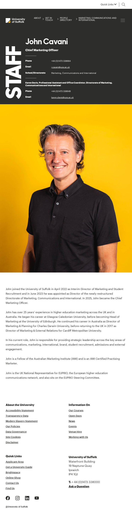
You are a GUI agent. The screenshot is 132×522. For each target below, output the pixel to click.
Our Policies (13, 426)
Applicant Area (15, 462)
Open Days (75, 416)
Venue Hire (75, 432)
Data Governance (16, 432)
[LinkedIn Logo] (27, 497)
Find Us (10, 488)
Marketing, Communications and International (97, 19)
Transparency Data (17, 416)
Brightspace (13, 472)
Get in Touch (49, 19)
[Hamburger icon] (122, 20)
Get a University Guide (19, 467)
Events (73, 426)
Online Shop (13, 478)
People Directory (66, 19)
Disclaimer (12, 442)
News (72, 421)
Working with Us (78, 437)
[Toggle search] (123, 4)
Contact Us (12, 483)
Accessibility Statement (20, 410)
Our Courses (76, 410)
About (37, 18)
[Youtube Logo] (37, 497)
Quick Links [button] (107, 4)
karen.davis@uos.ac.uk (62, 97)
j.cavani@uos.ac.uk (60, 67)
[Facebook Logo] (8, 497)
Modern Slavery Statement (22, 421)
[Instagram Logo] (17, 497)
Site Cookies (13, 437)
